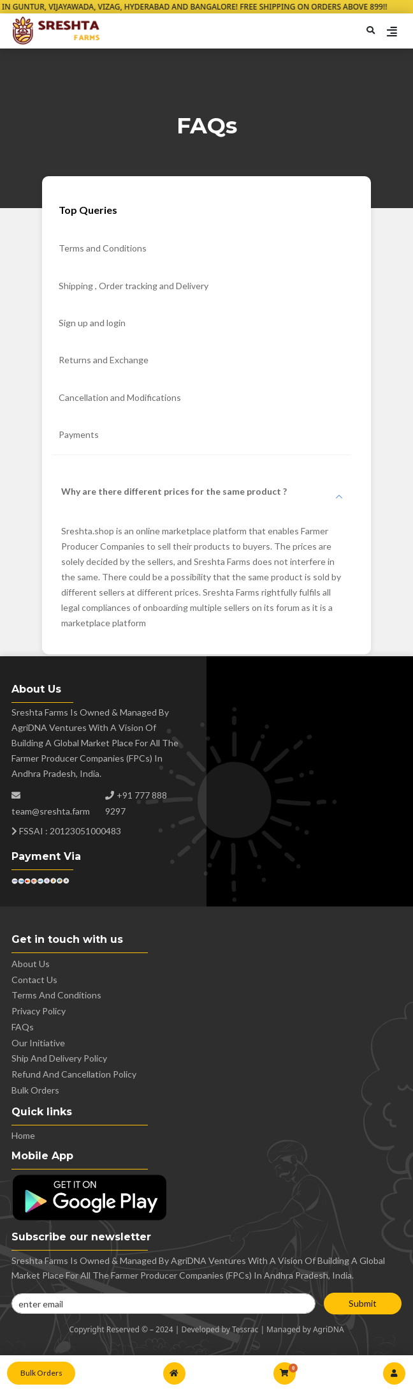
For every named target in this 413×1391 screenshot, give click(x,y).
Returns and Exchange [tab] (104, 359)
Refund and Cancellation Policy (73, 1074)
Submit (363, 1303)
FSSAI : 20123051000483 (66, 830)
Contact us (34, 979)
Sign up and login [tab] (92, 322)
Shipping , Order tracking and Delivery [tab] (133, 285)
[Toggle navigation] (391, 34)
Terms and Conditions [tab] (103, 248)
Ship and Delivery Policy (59, 1058)
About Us (30, 963)
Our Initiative (38, 1042)
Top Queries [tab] (88, 210)
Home (23, 1135)
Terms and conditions (56, 994)
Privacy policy (38, 1010)
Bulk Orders (41, 1373)
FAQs (22, 1026)
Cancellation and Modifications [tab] (120, 397)
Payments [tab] (79, 434)
